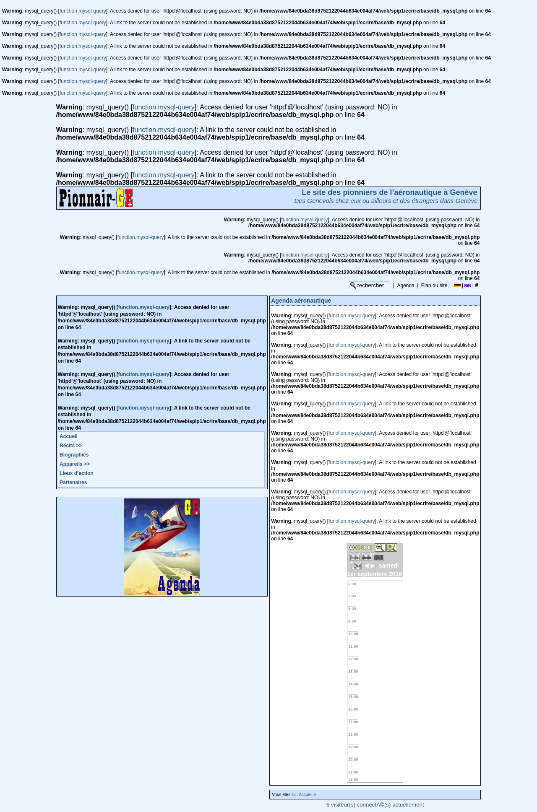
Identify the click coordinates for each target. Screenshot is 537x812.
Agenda (405, 285)
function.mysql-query (83, 11)
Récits (71, 446)
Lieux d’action (77, 473)
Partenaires (73, 482)
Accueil (69, 436)
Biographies (74, 455)
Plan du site (434, 285)
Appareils (75, 464)
